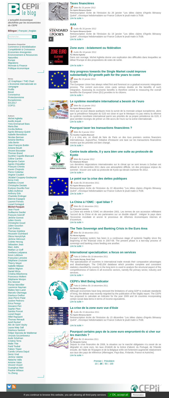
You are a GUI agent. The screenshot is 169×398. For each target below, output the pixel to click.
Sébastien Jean (15, 244)
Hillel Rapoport (15, 316)
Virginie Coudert (16, 174)
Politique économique (18, 68)
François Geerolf (16, 215)
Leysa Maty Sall (16, 327)
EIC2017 (12, 102)
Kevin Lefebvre (15, 255)
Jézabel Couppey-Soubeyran (22, 177)
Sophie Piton (14, 309)
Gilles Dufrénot (15, 191)
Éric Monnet (14, 282)
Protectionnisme (16, 97)
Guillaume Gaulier (17, 212)
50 (106, 363)
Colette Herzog (15, 241)
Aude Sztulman (15, 338)
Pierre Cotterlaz (15, 172)
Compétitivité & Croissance (21, 49)
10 (96, 363)
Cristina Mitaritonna (17, 274)
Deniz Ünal (13, 354)
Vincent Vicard (15, 365)
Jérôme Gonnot (15, 217)
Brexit (11, 92)
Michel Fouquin (16, 207)
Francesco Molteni (17, 276)
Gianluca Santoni (16, 330)
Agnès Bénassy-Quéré (19, 132)
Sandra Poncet (15, 311)
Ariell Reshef (14, 322)
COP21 (11, 105)
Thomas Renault (16, 319)
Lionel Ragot (14, 314)
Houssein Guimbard (18, 233)
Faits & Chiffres (78, 256)
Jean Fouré (13, 209)
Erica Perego (14, 303)
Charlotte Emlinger (17, 196)
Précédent (109, 361)
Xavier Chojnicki (16, 169)
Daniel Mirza (14, 271)
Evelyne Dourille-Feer (18, 188)
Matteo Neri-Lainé (17, 290)
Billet (74, 8)
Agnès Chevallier (16, 164)
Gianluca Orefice (16, 295)
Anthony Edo (14, 193)
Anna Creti (13, 180)
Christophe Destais (17, 185)
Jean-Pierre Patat (16, 298)
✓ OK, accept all (118, 394)
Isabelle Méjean (16, 266)
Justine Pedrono (16, 300)
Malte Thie (13, 343)
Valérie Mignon (15, 268)
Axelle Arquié (14, 121)
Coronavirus (14, 94)
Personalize (138, 395)
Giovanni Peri (14, 306)
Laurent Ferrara (15, 201)
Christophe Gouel (16, 223)
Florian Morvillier (16, 284)
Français (23, 31)
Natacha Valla (15, 359)
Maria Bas (13, 126)
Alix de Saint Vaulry (17, 324)
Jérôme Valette (15, 357)
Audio (74, 29)
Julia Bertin (13, 142)
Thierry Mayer (15, 263)
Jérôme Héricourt (16, 239)
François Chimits (16, 166)
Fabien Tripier (15, 349)
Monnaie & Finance (17, 65)
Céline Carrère (15, 158)
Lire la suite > (76, 18)
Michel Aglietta (15, 118)
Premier (98, 361)
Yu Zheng (13, 373)
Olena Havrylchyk (17, 236)
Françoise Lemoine (17, 258)
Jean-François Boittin (18, 145)
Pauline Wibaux (15, 370)
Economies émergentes (19, 52)
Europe (11, 60)
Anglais (32, 31)
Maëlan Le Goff (15, 249)
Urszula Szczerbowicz (19, 335)
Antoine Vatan (15, 362)
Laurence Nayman (17, 287)
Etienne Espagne (16, 199)
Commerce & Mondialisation (22, 46)
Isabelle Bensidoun (17, 134)
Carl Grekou (14, 228)
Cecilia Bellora (15, 129)
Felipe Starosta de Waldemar (22, 333)
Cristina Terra (14, 341)
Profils (11, 89)
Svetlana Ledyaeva (17, 252)
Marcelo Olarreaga (17, 292)
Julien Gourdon (15, 225)
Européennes (14, 100)
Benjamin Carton (16, 161)
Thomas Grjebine (16, 231)
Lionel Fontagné (16, 204)
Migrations (13, 63)
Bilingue (12, 31)
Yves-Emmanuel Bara (18, 124)
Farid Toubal (14, 346)
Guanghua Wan (16, 367)
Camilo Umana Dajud (18, 351)
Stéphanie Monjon (17, 279)
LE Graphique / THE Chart (21, 81)
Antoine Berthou (16, 140)
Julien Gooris (14, 220)
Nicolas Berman (16, 137)
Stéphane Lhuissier (17, 260)
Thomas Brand (15, 153)
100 (111, 363)
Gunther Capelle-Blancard (21, 156)
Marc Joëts (13, 247)
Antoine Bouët (15, 148)
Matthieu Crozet (16, 182)
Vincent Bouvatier (16, 150)
